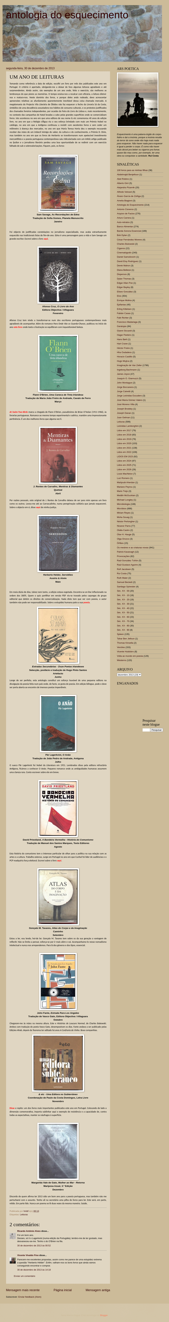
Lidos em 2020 (124, 443)
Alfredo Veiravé (124, 192)
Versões (121, 647)
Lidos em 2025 (124, 465)
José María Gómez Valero (129, 400)
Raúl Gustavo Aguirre (127, 564)
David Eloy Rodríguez (127, 261)
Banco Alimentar (125, 226)
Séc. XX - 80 (123, 625)
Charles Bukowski (125, 244)
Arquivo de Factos (126, 213)
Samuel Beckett (124, 582)
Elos (119, 296)
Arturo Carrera (124, 218)
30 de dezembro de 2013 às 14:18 (34, 1269)
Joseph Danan (124, 413)
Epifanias (121, 304)
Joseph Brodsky (125, 408)
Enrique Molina (124, 300)
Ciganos (121, 248)
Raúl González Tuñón (127, 560)
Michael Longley (125, 500)
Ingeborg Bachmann (127, 369)
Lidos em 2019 (124, 439)
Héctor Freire (123, 348)
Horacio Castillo (124, 356)
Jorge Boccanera (125, 387)
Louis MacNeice (125, 473)
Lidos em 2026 (124, 469)
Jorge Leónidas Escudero (129, 395)
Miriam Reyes (123, 512)
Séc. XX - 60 (123, 617)
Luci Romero (123, 478)
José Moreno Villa (125, 404)
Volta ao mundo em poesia (130, 656)
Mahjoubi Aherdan (126, 482)
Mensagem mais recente (23, 1290)
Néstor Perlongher (126, 521)
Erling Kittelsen (124, 309)
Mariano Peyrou (124, 487)
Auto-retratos (123, 222)
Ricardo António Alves (29, 1231)
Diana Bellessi (124, 270)
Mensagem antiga (98, 1290)
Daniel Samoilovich (126, 257)
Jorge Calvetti (123, 391)
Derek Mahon (123, 265)
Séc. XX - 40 (123, 608)
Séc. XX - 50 (123, 612)
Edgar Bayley (123, 287)
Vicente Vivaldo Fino (28, 1255)
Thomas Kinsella (125, 643)
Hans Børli (122, 339)
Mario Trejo (122, 491)
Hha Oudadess (124, 352)
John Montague (124, 382)
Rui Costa (122, 573)
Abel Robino (123, 179)
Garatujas (121, 326)
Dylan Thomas (124, 278)
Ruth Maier (122, 578)
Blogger (104, 1315)
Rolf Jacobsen (124, 569)
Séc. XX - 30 (123, 604)
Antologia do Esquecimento (130, 205)
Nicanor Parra (123, 526)
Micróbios (121, 508)
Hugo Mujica (123, 361)
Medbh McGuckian (126, 495)
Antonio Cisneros (125, 209)
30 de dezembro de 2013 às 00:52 (34, 1245)
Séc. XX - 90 (123, 630)
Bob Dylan (122, 235)
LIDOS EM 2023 (125, 456)
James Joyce (123, 374)
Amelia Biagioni (124, 200)
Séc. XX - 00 (123, 591)
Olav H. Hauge (124, 534)
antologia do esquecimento (67, 14)
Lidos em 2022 (124, 452)
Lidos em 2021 (124, 448)
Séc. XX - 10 (123, 595)
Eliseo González (125, 291)
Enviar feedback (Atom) (29, 1297)
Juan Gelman (123, 417)
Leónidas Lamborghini (128, 426)
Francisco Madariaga (127, 322)
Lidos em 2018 (124, 434)
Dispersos (122, 274)
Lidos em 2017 (124, 430)
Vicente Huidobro (125, 651)
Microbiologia (123, 504)
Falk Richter (123, 317)
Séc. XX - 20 (123, 599)
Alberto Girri (123, 183)
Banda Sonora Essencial (129, 231)
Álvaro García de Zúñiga (129, 196)
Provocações (123, 556)
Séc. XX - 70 (123, 621)
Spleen (120, 634)
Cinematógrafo (124, 252)
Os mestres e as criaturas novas (133, 547)
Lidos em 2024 (124, 460)
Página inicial (63, 1290)
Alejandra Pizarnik (126, 187)
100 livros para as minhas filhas (132, 170)
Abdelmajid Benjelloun (128, 174)
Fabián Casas (123, 313)
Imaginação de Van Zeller (129, 365)
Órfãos (120, 543)
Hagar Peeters (124, 335)
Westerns (121, 660)
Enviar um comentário (24, 1276)
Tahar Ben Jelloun (126, 638)
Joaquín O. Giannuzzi (127, 378)
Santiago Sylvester (126, 586)
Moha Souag (123, 517)
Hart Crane (122, 343)
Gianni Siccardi (124, 330)
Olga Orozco (123, 539)
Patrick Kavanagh (125, 552)
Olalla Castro (123, 530)
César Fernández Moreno (129, 239)
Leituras (24, 1214)
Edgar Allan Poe (125, 283)
